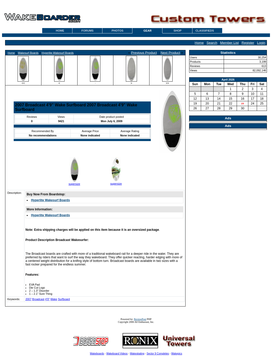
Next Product (170, 53)
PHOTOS (117, 30)
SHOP (178, 30)
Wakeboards (97, 353)
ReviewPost (140, 319)
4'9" (47, 299)
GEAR (147, 30)
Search (212, 43)
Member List (229, 43)
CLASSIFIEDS (204, 30)
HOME (60, 30)
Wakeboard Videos (117, 353)
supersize (74, 183)
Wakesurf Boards (28, 52)
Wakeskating (137, 353)
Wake (53, 299)
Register (247, 43)
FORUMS (87, 30)
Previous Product (144, 53)
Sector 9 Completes (158, 353)
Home (199, 43)
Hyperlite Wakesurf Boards (58, 52)
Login (261, 43)
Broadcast (38, 299)
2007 (28, 299)
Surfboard (64, 299)
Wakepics (176, 353)
